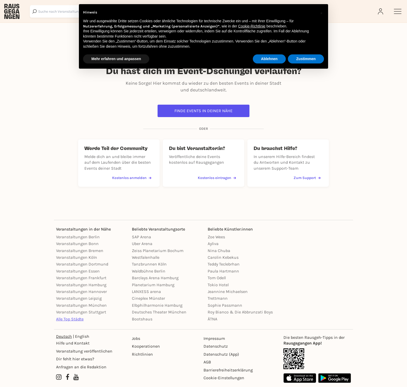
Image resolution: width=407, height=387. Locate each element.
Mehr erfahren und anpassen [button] (116, 59)
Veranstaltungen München (81, 305)
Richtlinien (142, 354)
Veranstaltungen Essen (78, 271)
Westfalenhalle (145, 257)
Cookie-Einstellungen (224, 377)
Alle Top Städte (70, 319)
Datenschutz (216, 346)
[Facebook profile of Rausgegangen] (67, 377)
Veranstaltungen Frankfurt (81, 277)
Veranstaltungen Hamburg (81, 284)
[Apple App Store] (299, 378)
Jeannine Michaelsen (228, 291)
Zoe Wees (216, 236)
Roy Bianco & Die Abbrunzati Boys (240, 312)
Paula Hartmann (223, 271)
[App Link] (317, 358)
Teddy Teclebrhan (224, 264)
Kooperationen (146, 346)
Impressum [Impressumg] (214, 338)
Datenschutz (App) (221, 354)
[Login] (381, 11)
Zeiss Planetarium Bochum (158, 250)
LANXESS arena (146, 291)
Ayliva (213, 243)
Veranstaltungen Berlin (78, 236)
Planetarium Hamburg (153, 284)
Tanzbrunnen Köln (149, 264)
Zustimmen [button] (306, 59)
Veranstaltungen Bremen (79, 250)
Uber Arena (142, 243)
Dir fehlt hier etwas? (75, 358)
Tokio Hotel (218, 284)
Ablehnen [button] (269, 59)
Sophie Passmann (225, 305)
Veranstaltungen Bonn (77, 243)
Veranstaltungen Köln (76, 257)
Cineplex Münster (148, 298)
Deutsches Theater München (159, 312)
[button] (321, 12)
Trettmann (218, 298)
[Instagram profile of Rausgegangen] (59, 377)
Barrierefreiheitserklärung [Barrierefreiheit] (228, 370)
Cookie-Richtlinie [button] (252, 26)
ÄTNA (212, 319)
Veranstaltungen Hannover (81, 291)
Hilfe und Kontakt (73, 343)
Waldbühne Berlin (148, 271)
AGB (207, 362)
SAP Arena (141, 236)
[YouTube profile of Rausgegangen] (76, 377)
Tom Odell (217, 277)
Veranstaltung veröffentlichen (84, 351)
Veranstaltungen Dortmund (82, 264)
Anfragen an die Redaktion (81, 366)
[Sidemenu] (397, 11)
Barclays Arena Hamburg (155, 277)
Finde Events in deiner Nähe (203, 110)
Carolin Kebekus (223, 257)
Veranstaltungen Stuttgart (81, 312)
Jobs (136, 338)
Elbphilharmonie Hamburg (157, 305)
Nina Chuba (219, 250)
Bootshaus (142, 319)
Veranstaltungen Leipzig (79, 298)
